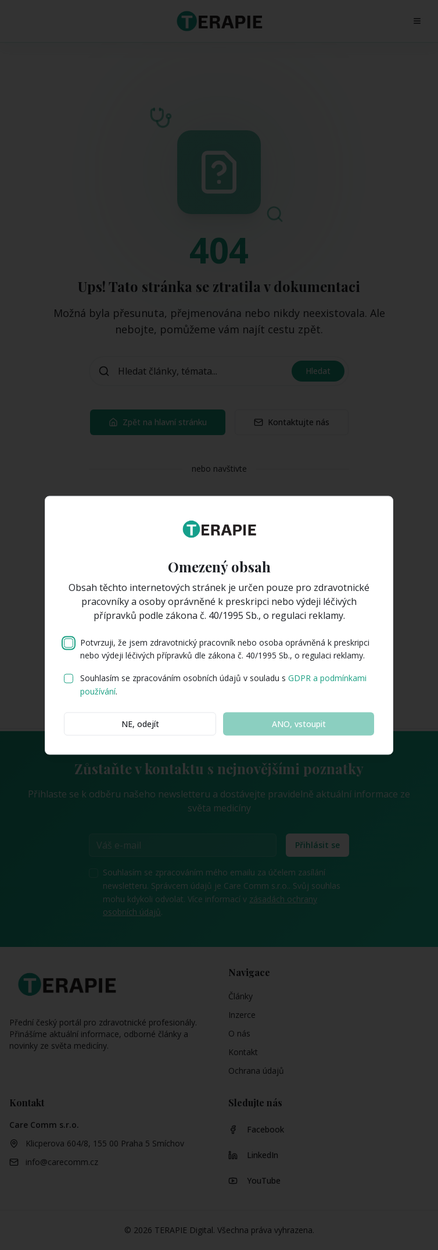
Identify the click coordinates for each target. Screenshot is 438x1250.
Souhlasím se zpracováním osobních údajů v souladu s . (223, 684)
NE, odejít (140, 723)
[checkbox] (68, 642)
